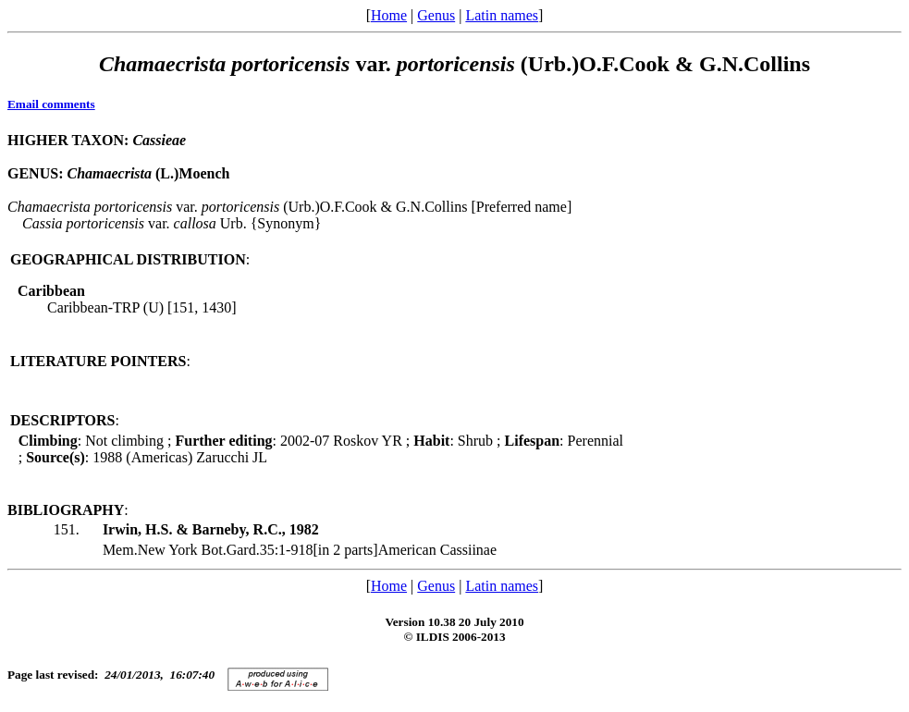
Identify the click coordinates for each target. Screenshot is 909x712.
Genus (436, 15)
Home (389, 15)
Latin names (501, 15)
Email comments (51, 104)
